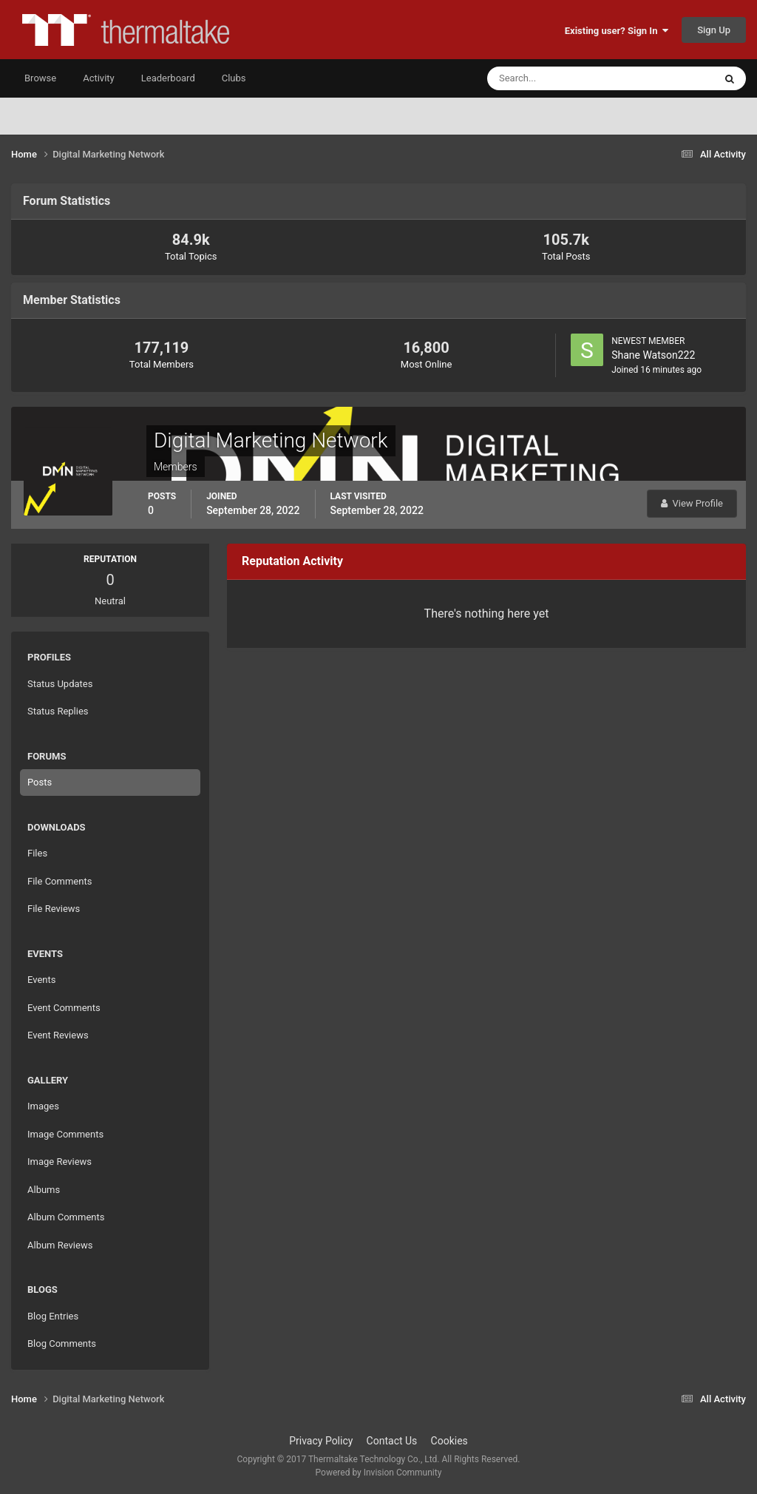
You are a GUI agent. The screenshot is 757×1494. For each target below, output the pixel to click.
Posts (39, 782)
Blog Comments (61, 1343)
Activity (99, 78)
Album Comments (65, 1217)
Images (43, 1106)
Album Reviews (59, 1245)
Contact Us (392, 1441)
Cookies (449, 1441)
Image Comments (65, 1134)
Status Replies (58, 711)
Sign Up (713, 30)
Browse (40, 78)
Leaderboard (168, 78)
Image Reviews (59, 1161)
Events (41, 979)
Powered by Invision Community (379, 1472)
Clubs (234, 78)
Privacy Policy (321, 1441)
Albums (43, 1189)
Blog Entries (52, 1316)
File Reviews (53, 908)
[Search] (555, 78)
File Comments (59, 881)
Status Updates (59, 683)
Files (37, 853)
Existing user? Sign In (616, 30)
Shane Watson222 (653, 355)
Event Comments (64, 1007)
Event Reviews (58, 1035)
